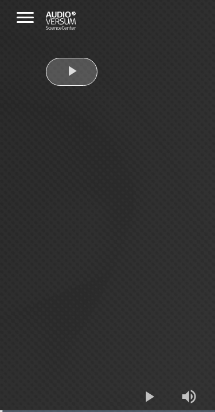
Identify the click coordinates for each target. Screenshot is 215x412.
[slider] (107, 411)
